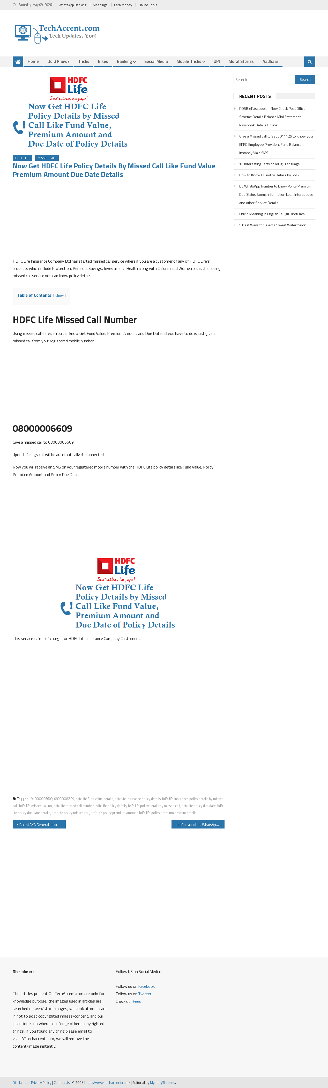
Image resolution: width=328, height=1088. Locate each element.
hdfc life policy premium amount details (167, 812)
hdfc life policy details (110, 805)
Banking (124, 61)
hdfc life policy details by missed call (154, 805)
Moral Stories (241, 61)
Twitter (144, 994)
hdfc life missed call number (74, 805)
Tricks (83, 61)
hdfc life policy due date (199, 805)
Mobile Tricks (189, 61)
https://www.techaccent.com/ (107, 1082)
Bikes (103, 61)
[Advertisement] (119, 221)
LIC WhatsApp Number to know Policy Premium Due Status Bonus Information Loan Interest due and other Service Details (276, 194)
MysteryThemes (162, 1082)
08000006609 (64, 798)
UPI (217, 61)
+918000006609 (41, 798)
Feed (137, 1001)
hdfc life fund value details (94, 798)
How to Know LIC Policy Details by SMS (269, 175)
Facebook (146, 986)
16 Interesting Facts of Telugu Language (269, 164)
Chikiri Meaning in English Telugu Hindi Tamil (272, 214)
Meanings (100, 5)
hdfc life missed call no (35, 805)
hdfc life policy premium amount (114, 812)
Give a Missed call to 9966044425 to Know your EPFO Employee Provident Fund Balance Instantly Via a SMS (276, 144)
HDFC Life (22, 157)
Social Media (156, 61)
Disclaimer (21, 1082)
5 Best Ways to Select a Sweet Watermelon (272, 225)
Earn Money (123, 5)
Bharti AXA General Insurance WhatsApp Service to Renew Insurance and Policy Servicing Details (42, 824)
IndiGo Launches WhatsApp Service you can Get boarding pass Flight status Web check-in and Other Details (200, 824)
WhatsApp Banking (72, 5)
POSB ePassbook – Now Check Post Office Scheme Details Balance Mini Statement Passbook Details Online (272, 117)
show (59, 295)
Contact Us (62, 1082)
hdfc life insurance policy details (138, 798)
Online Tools (148, 5)
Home (33, 61)
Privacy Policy (41, 1082)
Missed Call (47, 157)
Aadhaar (270, 61)
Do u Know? (58, 61)
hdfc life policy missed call (70, 812)
